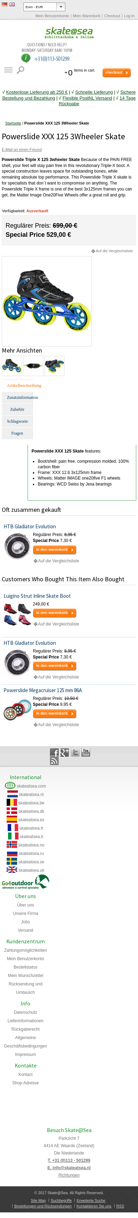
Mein (25, 975)
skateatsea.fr (31, 828)
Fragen (17, 433)
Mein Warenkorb (87, 16)
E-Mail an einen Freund (22, 149)
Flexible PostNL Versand (87, 98)
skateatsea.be (31, 803)
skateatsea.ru (31, 853)
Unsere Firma (25, 913)
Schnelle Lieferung (94, 92)
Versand (25, 930)
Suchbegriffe (61, 1200)
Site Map (38, 1200)
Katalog (8, 69)
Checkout (112, 16)
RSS (120, 1206)
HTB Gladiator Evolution (29, 526)
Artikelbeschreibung (20, 385)
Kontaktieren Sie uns (94, 1206)
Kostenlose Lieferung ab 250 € (36, 92)
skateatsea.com (31, 786)
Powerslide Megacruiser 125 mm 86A (42, 690)
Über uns (25, 905)
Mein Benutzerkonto (52, 16)
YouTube (85, 752)
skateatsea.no (31, 845)
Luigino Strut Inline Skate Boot (37, 596)
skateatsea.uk (31, 870)
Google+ (64, 752)
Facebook (54, 752)
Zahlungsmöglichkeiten (25, 950)
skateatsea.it (31, 836)
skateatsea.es (31, 819)
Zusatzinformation (19, 397)
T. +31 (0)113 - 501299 (69, 1160)
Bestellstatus (25, 967)
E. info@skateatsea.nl (69, 1167)
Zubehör (17, 409)
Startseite (13, 123)
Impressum (25, 1054)
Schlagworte (17, 421)
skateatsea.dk (31, 811)
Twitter (75, 752)
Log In (129, 16)
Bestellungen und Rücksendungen (43, 1206)
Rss (54, 761)
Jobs (25, 921)
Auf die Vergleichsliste (114, 251)
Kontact (26, 1074)
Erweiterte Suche (91, 1200)
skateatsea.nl (31, 794)
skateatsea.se (31, 861)
